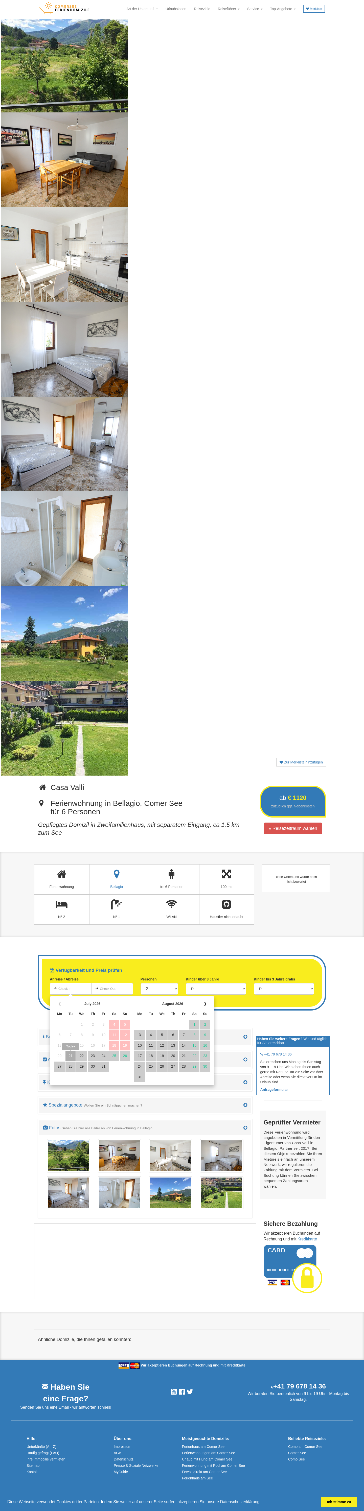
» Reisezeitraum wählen (293, 828)
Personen (149, 979)
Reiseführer (229, 9)
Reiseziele (202, 9)
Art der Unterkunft (142, 9)
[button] (261, 1502)
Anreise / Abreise (64, 979)
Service (255, 9)
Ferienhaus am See (197, 1478)
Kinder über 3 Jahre (202, 979)
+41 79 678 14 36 (299, 1386)
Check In (64, 989)
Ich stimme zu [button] (339, 1502)
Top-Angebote (283, 9)
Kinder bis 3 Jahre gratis (274, 979)
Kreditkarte (307, 1239)
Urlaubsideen (176, 9)
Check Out (107, 989)
